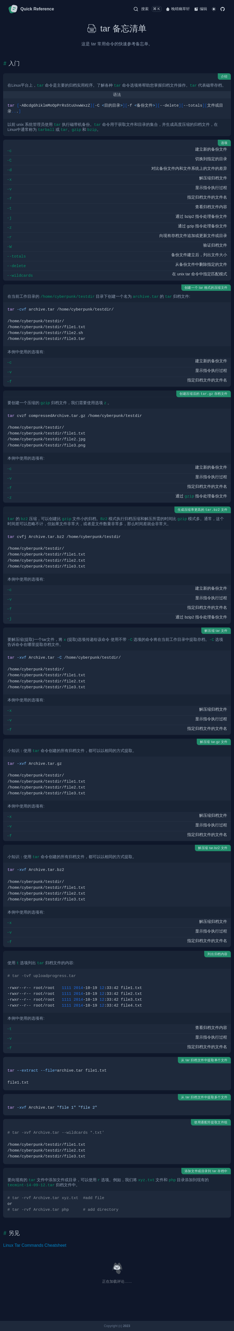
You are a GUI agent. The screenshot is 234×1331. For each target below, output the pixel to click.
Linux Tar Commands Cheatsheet (34, 1245)
